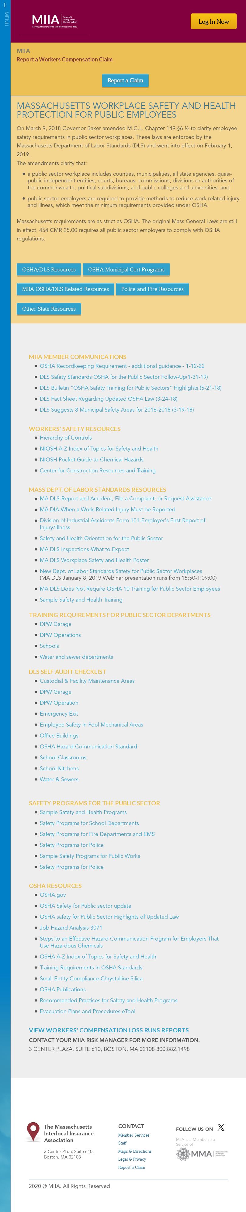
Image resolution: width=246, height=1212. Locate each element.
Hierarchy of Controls (66, 438)
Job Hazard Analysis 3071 (71, 928)
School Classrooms (63, 758)
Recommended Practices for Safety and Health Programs (109, 1000)
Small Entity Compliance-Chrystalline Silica (91, 979)
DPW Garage (55, 624)
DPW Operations (60, 635)
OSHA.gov (53, 895)
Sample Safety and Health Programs (83, 812)
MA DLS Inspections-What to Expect (84, 549)
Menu (5, 7)
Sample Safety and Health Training (81, 600)
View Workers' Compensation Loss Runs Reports (109, 1030)
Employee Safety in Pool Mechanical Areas (91, 725)
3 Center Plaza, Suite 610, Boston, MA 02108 (76, 1142)
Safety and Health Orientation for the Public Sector (101, 538)
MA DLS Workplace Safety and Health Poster (94, 560)
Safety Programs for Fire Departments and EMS (97, 834)
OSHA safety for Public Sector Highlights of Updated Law (109, 917)
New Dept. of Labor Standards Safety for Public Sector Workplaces (121, 571)
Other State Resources (49, 308)
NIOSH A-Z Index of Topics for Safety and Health (99, 449)
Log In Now (214, 21)
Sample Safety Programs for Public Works (90, 856)
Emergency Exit (59, 714)
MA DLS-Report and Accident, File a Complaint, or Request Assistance (125, 499)
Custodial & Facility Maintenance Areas (87, 681)
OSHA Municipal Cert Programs (126, 269)
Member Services (133, 1135)
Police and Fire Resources (152, 288)
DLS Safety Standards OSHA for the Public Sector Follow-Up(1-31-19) (124, 377)
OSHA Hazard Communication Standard (88, 747)
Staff (122, 1143)
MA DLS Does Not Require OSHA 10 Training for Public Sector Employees (130, 589)
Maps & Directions (134, 1151)
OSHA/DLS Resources (49, 269)
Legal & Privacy (132, 1159)
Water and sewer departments (76, 657)
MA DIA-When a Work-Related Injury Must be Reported (107, 510)
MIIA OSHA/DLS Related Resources (65, 288)
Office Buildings (59, 736)
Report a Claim (125, 80)
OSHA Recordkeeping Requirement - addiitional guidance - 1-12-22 (122, 366)
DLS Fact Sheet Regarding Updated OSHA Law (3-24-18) (109, 399)
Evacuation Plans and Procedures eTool (87, 1011)
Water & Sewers (59, 779)
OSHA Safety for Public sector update (85, 906)
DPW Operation (59, 703)
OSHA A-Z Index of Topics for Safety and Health (98, 957)
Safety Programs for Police (72, 845)
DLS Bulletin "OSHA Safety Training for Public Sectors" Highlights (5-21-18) (131, 388)
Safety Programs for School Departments (89, 823)
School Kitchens (59, 769)
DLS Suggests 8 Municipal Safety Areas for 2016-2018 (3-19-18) (117, 410)
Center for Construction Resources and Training (98, 471)
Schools (49, 646)
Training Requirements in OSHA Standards (91, 968)
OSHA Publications (63, 990)
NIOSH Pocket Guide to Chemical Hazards (92, 460)
